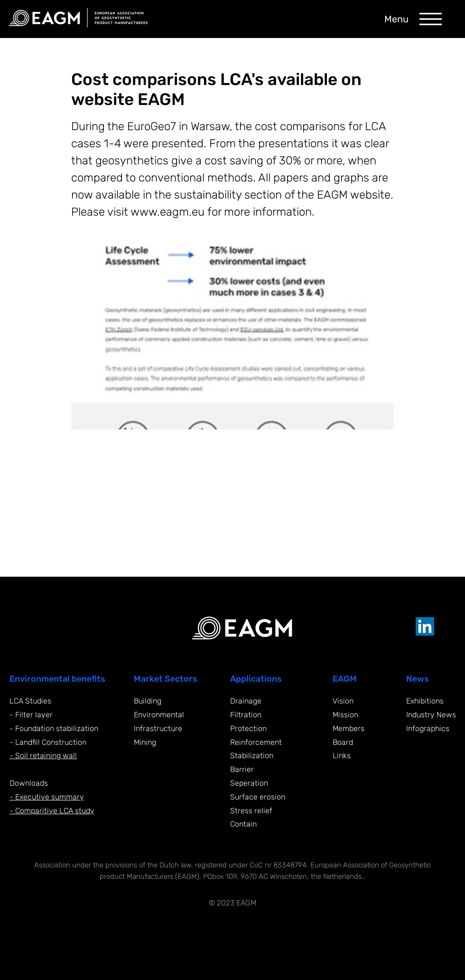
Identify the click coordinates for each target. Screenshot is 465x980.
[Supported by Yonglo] (412, 902)
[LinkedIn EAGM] (425, 626)
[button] (430, 19)
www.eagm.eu (167, 212)
